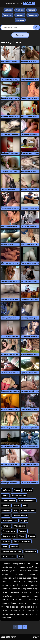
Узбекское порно (8, 637)
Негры (24, 521)
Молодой (6, 526)
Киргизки (20, 10)
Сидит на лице (8, 536)
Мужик (5, 495)
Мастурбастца (8, 556)
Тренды (20, 35)
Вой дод (6, 490)
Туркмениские (8, 531)
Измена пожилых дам (11, 551)
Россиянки (32, 15)
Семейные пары (28, 511)
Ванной (5, 505)
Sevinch (5, 516)
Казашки (31, 10)
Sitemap (36, 637)
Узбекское (20, 3)
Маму (21, 536)
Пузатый (28, 490)
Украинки (20, 20)
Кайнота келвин (19, 495)
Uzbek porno (19, 526)
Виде (4, 546)
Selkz (25, 505)
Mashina (14, 546)
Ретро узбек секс (9, 521)
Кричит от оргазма (22, 541)
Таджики (22, 531)
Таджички (7, 15)
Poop (21, 556)
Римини (17, 490)
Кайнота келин (8, 500)
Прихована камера (27, 500)
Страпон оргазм (20, 516)
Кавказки (20, 15)
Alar (15, 511)
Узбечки (8, 10)
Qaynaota (6, 511)
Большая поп (30, 551)
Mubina (16, 505)
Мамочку (6, 541)
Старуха (31, 536)
